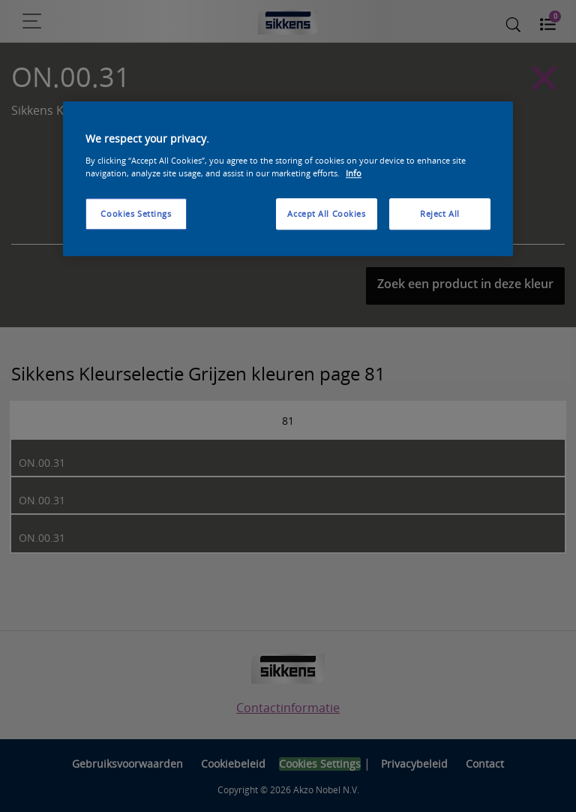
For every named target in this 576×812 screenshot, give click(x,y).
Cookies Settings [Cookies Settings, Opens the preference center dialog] (135, 213)
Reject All (440, 213)
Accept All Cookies (326, 213)
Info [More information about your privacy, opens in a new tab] (354, 173)
